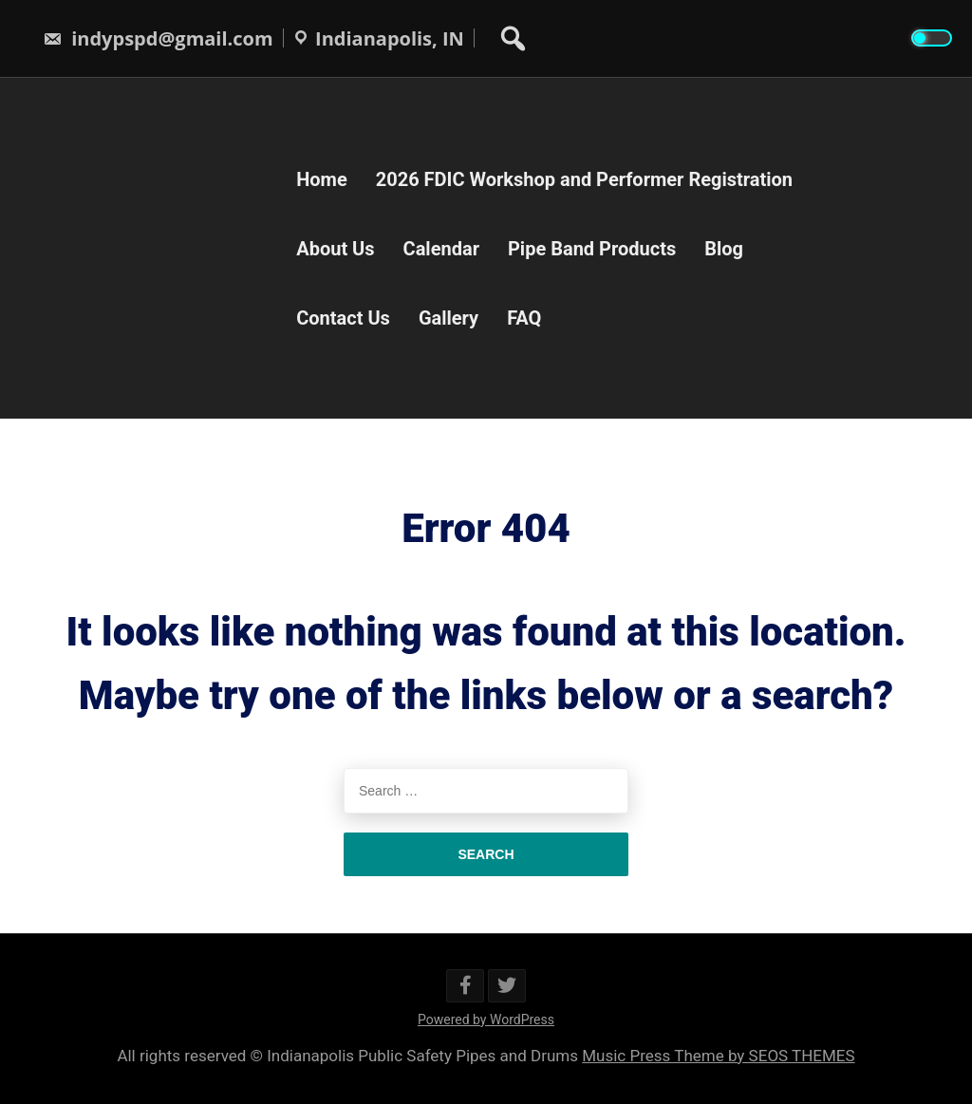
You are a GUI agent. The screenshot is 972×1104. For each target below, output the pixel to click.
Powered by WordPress (486, 1019)
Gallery (448, 317)
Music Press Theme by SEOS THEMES (718, 1055)
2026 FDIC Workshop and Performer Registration (584, 178)
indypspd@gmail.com (158, 38)
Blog (723, 247)
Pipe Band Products (592, 247)
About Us (335, 247)
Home (321, 178)
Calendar (441, 247)
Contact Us (343, 317)
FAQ (524, 317)
